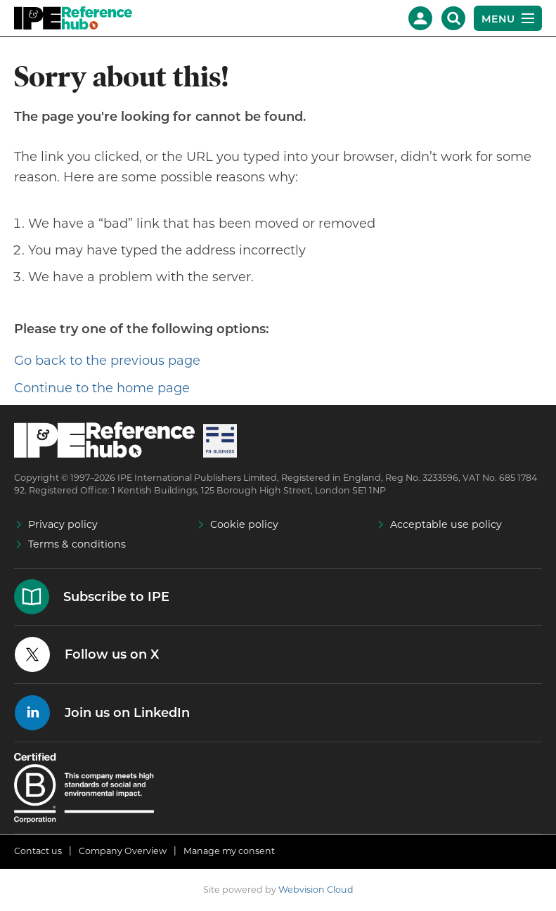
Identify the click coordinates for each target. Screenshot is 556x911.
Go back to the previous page (107, 360)
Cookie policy (244, 524)
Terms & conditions (77, 544)
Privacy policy (63, 524)
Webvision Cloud (316, 889)
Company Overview (123, 851)
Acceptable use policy (446, 524)
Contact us (38, 851)
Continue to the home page (102, 388)
